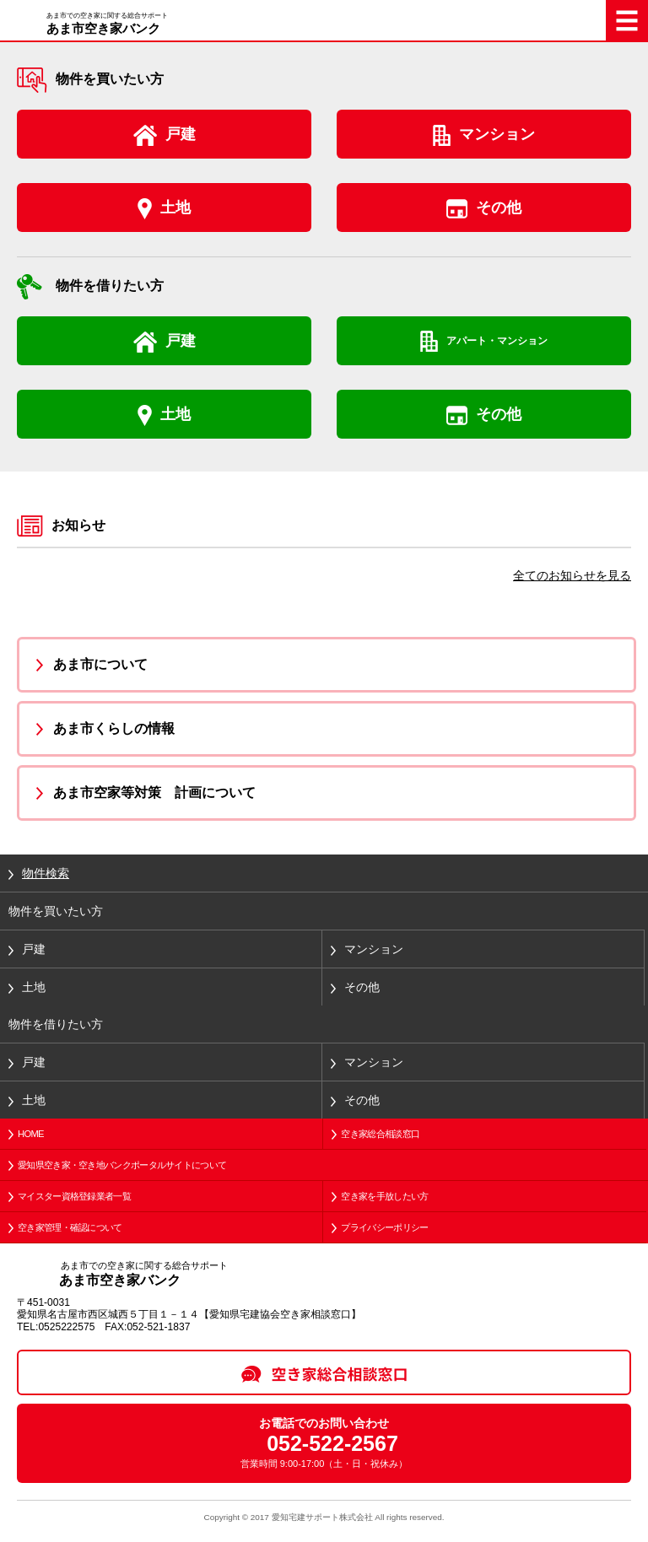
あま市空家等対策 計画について (154, 792)
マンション (497, 134)
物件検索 (45, 873)
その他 (498, 207)
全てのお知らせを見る (572, 575)
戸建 (180, 134)
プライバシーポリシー (384, 1227)
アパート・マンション (497, 341)
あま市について (100, 664)
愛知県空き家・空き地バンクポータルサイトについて (122, 1165)
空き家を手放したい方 (384, 1196)
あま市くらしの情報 (114, 728)
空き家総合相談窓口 (380, 1134)
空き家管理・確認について (70, 1227)
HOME (31, 1134)
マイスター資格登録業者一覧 (74, 1196)
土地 (175, 207)
